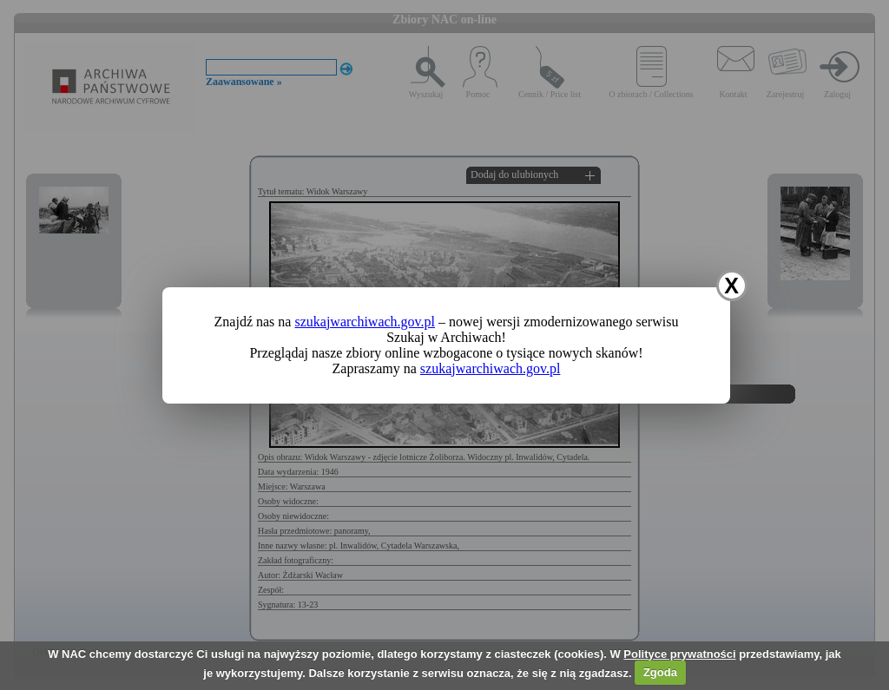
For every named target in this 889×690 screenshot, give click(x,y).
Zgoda (660, 672)
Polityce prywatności (679, 653)
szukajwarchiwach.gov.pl (364, 321)
